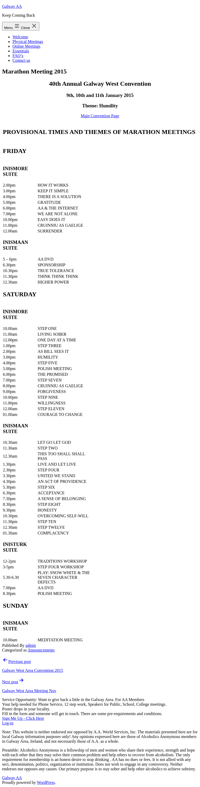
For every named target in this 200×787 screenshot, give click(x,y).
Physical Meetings (27, 41)
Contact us (21, 60)
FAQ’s (17, 55)
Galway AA (12, 6)
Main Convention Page (100, 116)
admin (31, 645)
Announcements (41, 650)
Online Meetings (26, 46)
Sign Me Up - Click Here (23, 718)
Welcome (20, 37)
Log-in (8, 723)
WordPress (46, 782)
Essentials (20, 51)
